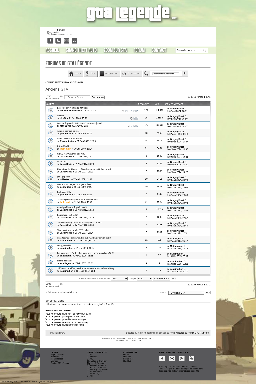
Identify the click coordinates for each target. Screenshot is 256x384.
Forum (139, 50)
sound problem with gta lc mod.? (72, 207)
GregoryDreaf (177, 108)
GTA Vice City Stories (96, 367)
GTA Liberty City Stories (97, 369)
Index (78, 73)
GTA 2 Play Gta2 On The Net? (71, 154)
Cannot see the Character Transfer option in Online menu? (84, 169)
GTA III (90, 376)
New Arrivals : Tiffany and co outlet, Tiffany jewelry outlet (84, 238)
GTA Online (92, 357)
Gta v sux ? (62, 161)
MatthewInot (176, 246)
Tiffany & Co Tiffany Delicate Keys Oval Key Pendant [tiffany (85, 268)
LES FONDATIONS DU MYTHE (72, 108)
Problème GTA (64, 192)
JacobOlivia (66, 156)
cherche (60, 115)
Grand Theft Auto (81, 50)
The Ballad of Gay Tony (97, 361)
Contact (159, 50)
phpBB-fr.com (135, 340)
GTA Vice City (93, 374)
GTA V (90, 354)
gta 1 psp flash (63, 176)
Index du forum (57, 333)
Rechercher (128, 359)
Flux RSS (127, 361)
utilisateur (65, 179)
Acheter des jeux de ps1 (68, 131)
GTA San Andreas (94, 372)
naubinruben (66, 240)
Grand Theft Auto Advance (69, 138)
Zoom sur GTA (115, 50)
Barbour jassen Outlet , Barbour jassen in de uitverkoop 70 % (85, 253)
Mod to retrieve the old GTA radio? (73, 230)
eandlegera (176, 238)
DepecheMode (67, 110)
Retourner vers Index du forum (62, 292)
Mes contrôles (53, 32)
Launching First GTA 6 (67, 215)
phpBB (116, 338)
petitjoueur (65, 133)
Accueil (52, 50)
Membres (127, 357)
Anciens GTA (77, 82)
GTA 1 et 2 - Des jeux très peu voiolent (74, 184)
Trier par (140, 278)
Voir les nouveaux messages (59, 34)
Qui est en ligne (55, 301)
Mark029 (64, 126)
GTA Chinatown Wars (96, 365)
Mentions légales (58, 359)
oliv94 (63, 118)
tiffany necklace (64, 260)
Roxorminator (67, 141)
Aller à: (163, 292)
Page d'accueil (57, 354)
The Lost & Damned (95, 363)
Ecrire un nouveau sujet (54, 97)
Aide (93, 73)
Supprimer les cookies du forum (160, 333)
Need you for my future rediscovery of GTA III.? (79, 222)
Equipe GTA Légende (60, 363)
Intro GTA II (63, 146)
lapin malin (65, 149)
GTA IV (90, 359)
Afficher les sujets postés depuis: (103, 278)
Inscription (111, 73)
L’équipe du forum (134, 333)
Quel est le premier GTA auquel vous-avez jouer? (79, 123)
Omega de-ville (64, 245)
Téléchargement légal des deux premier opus (77, 199)
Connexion (134, 73)
